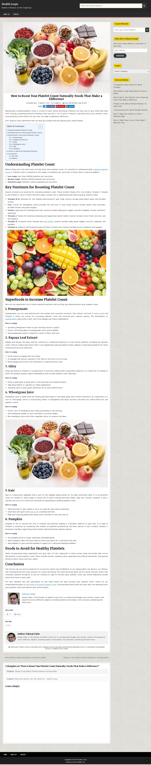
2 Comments (57, 103)
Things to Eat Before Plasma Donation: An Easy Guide (36, 672)
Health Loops (10, 4)
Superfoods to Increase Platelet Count (23, 136)
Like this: (15, 157)
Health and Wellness (71, 103)
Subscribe (120, 55)
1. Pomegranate (17, 138)
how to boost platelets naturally (26, 648)
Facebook (50, 107)
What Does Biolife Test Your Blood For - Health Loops (36, 679)
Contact (16, 14)
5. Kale (14, 147)
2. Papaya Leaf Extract (20, 140)
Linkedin (71, 107)
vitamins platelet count (60, 649)
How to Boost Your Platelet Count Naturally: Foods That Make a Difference (56, 97)
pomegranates (11, 319)
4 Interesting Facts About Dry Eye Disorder (130, 110)
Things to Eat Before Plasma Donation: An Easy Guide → (86, 658)
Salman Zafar (32, 103)
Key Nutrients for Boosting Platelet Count (25, 133)
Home (5, 755)
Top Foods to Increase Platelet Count (41, 585)
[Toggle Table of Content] (39, 128)
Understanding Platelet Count (20, 131)
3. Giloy (14, 143)
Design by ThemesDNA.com (75, 763)
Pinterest (61, 107)
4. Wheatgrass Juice (19, 145)
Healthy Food (82, 103)
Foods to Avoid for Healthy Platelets (23, 152)
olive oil (33, 512)
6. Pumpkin (16, 149)
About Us (7, 14)
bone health (48, 222)
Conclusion (12, 154)
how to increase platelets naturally (50, 648)
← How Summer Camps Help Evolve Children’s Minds (24, 658)
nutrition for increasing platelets (74, 648)
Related (14, 159)
